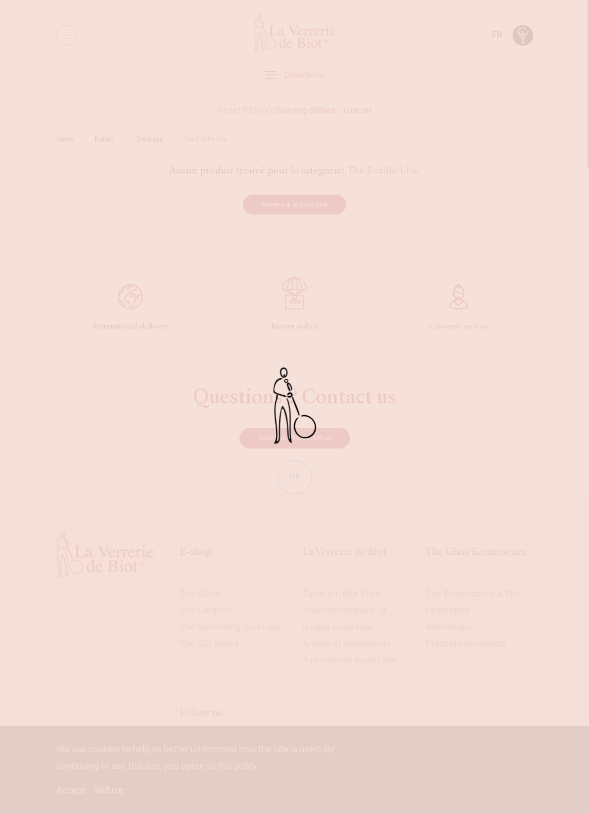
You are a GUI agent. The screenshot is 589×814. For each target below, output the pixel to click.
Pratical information (465, 643)
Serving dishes (306, 110)
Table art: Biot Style (341, 593)
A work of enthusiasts (346, 643)
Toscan (357, 110)
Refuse (109, 790)
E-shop (104, 139)
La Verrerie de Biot (344, 551)
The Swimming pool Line (229, 627)
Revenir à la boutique (294, 204)
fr (497, 34)
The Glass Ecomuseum (475, 551)
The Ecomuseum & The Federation (472, 601)
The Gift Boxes (209, 643)
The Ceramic (205, 610)
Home (64, 139)
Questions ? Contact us (295, 438)
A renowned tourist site (349, 659)
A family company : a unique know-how (344, 618)
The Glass (149, 139)
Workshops (448, 627)
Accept (70, 790)
